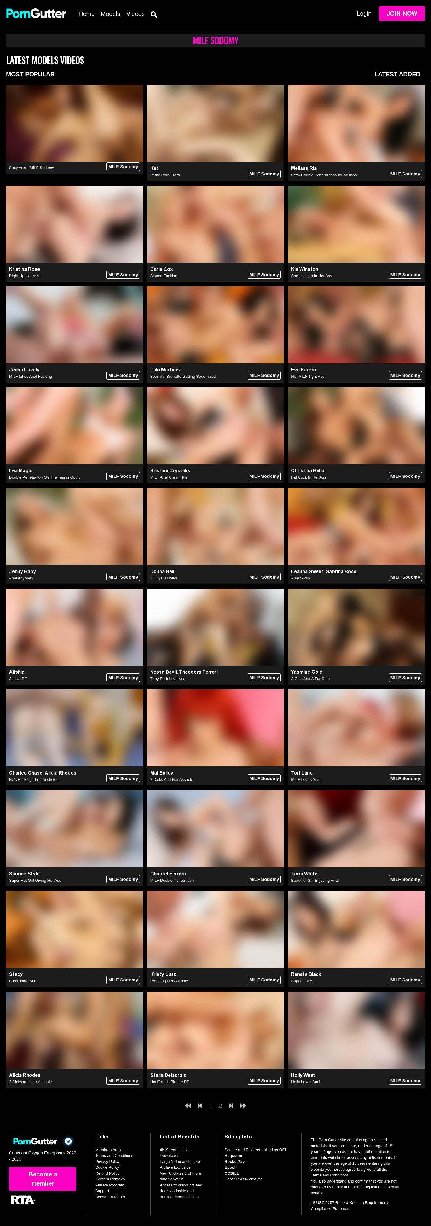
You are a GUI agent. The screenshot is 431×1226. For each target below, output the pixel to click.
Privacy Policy (107, 1161)
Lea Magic (20, 470)
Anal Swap (300, 578)
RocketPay (235, 1161)
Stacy (16, 974)
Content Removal (110, 1179)
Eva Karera (303, 370)
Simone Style (24, 874)
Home (87, 14)
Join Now (402, 13)
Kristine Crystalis (170, 470)
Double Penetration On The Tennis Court (44, 477)
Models (110, 14)
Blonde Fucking (163, 276)
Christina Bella (307, 470)
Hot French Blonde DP (170, 1082)
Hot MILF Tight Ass (307, 376)
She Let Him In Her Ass (311, 276)
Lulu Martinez (165, 370)
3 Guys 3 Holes (163, 578)
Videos (135, 14)
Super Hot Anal (304, 981)
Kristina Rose (24, 269)
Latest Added (397, 74)
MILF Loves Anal (305, 779)
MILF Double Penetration (172, 880)
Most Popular (30, 74)
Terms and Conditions (114, 1155)
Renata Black (306, 974)
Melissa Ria (304, 168)
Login (364, 13)
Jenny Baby (22, 571)
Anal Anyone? (21, 578)
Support (102, 1191)
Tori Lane (302, 773)
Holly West (303, 1075)
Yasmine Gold (306, 672)
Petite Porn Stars (165, 175)
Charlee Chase (25, 773)
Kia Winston (304, 269)
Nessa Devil (163, 672)
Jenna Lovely (24, 370)
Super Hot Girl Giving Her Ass (35, 880)
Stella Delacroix (168, 1075)
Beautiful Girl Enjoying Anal (315, 880)
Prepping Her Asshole (169, 981)
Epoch (231, 1167)
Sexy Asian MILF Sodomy (31, 167)
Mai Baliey (161, 773)
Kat (154, 168)
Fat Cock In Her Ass (308, 477)
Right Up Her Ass (24, 276)
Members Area (108, 1149)
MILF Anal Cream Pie (169, 477)
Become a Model (110, 1197)
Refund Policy (107, 1173)
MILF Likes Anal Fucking (30, 376)
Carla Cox (161, 269)
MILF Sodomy (123, 166)
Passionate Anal (23, 981)
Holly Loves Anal (305, 1082)
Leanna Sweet (307, 571)
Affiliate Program (109, 1185)
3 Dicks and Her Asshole (30, 1082)
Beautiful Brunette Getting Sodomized (183, 376)
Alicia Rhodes (60, 773)
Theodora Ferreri (198, 672)
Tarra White (304, 874)
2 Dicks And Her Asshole (171, 779)
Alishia (16, 672)
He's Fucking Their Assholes (33, 779)
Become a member (43, 1179)
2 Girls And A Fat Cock (310, 678)
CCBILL (232, 1173)
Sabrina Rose (341, 571)
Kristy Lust (163, 974)
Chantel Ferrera (168, 874)
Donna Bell (162, 571)
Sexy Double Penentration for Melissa (324, 175)
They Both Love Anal (168, 678)
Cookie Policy (107, 1167)
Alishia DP (18, 678)
